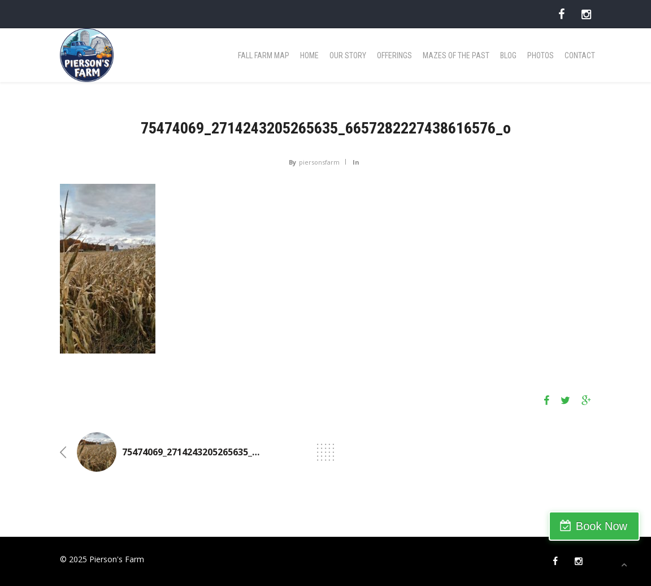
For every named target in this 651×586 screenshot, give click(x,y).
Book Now (601, 526)
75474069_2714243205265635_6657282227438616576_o (240, 452)
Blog (508, 55)
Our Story (347, 55)
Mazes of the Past (456, 55)
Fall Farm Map (263, 55)
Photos (540, 55)
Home (309, 55)
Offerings (394, 55)
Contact (580, 55)
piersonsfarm (319, 162)
